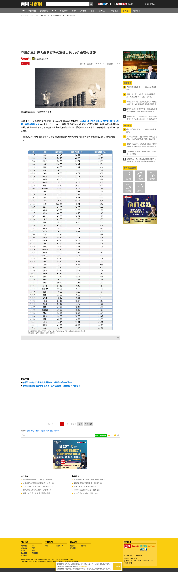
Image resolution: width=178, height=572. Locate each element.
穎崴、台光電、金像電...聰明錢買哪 (36, 493)
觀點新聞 (24, 546)
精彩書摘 (24, 555)
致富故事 (24, 548)
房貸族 (140, 179)
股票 (33, 548)
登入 (153, 4)
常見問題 (73, 548)
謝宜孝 (56, 431)
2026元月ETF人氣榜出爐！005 (86, 493)
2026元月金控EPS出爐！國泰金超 (87, 490)
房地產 (23, 550)
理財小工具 (59, 546)
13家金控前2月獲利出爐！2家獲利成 (88, 483)
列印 (117, 435)
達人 (47, 431)
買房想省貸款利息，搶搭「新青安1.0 (37, 490)
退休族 (128, 191)
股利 (32, 431)
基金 (33, 550)
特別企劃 (35, 553)
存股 (28, 431)
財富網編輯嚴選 (41, 59)
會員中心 (73, 546)
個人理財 (24, 553)
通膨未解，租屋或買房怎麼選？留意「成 (38, 483)
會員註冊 (148, 4)
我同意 (117, 566)
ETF (33, 546)
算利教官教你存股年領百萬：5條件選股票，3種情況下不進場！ (51, 386)
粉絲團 (130, 4)
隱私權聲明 (83, 566)
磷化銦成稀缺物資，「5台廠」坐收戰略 (38, 480)
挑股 (51, 431)
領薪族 (128, 179)
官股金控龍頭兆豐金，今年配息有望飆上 (89, 480)
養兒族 (152, 179)
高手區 (140, 191)
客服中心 (83, 546)
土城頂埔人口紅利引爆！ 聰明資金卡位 (38, 486)
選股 (46, 546)
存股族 (42, 431)
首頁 (25, 10)
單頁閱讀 (88, 424)
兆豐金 (37, 431)
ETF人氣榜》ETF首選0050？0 (85, 486)
